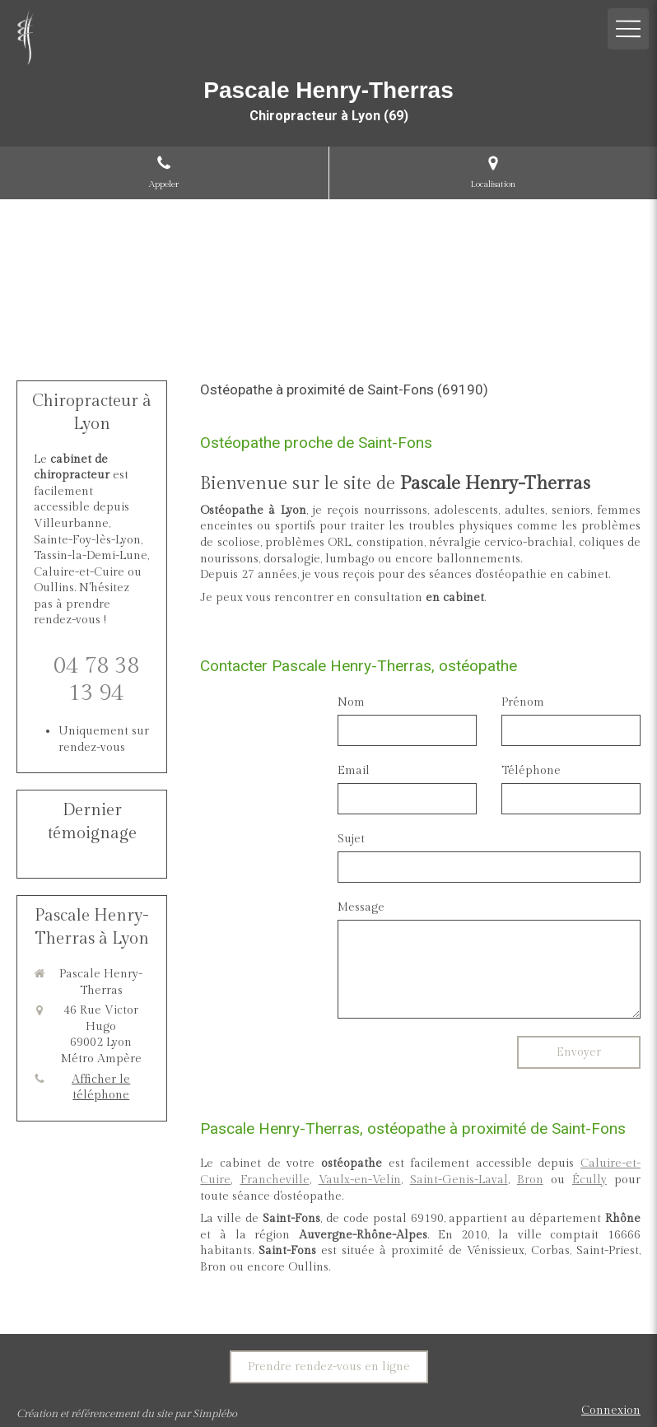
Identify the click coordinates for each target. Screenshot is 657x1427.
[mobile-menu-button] (628, 28)
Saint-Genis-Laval (459, 1180)
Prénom (522, 702)
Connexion (611, 1410)
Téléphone (531, 770)
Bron (530, 1180)
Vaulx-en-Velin (360, 1180)
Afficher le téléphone (101, 1088)
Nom (351, 702)
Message (361, 907)
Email (354, 770)
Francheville (275, 1180)
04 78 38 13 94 (96, 679)
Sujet (351, 839)
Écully (589, 1180)
